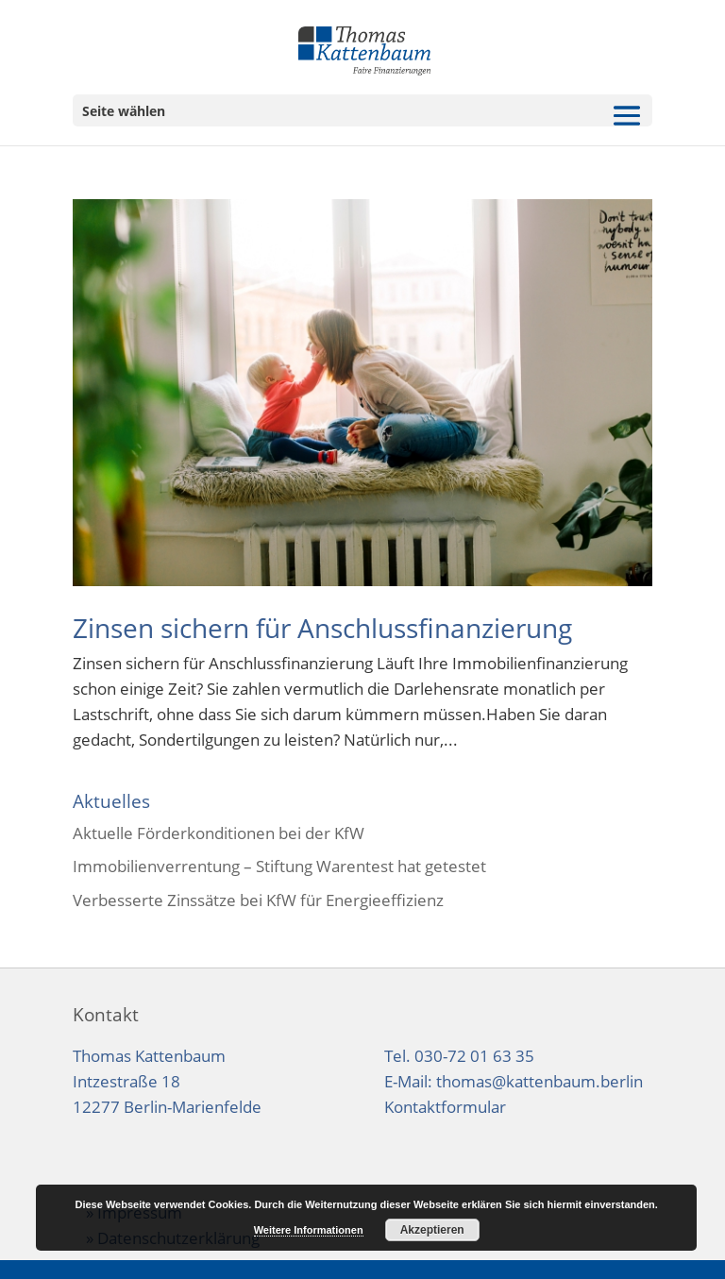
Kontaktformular (445, 1107)
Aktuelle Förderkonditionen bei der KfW (218, 833)
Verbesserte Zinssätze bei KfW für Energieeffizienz (258, 900)
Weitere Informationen (308, 1230)
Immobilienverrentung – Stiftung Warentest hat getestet (279, 866)
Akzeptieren (432, 1230)
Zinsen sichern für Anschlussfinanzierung (322, 628)
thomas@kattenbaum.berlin (539, 1081)
